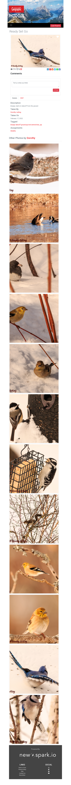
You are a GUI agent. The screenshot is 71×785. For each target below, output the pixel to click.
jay (27, 125)
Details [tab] (14, 98)
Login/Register (55, 25)
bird (29, 125)
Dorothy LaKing (15, 112)
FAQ (22, 771)
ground (23, 125)
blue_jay (39, 125)
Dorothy (31, 138)
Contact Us (22, 773)
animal (33, 125)
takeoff (18, 125)
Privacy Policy (22, 769)
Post (56, 90)
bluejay (12, 125)
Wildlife (13, 131)
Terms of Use (22, 767)
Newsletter (22, 775)
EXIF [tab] (22, 98)
